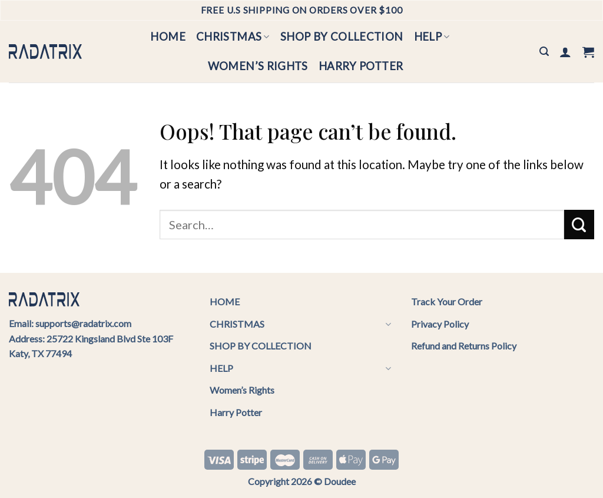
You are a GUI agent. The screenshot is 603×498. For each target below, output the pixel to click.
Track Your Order (446, 301)
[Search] (544, 51)
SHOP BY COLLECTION (341, 36)
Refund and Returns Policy (463, 345)
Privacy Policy (440, 323)
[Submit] (579, 224)
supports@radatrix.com (83, 323)
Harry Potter (361, 66)
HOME (167, 36)
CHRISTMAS (233, 36)
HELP (432, 36)
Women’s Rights (258, 66)
